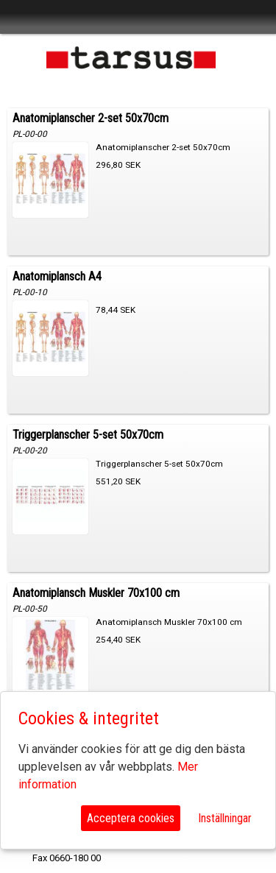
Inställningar (225, 818)
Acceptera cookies (130, 818)
